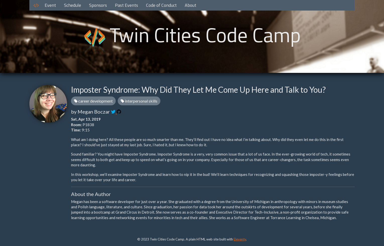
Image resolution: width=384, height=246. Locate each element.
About (190, 5)
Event (50, 5)
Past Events (126, 5)
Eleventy (240, 239)
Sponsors (98, 5)
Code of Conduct (161, 5)
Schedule (72, 5)
